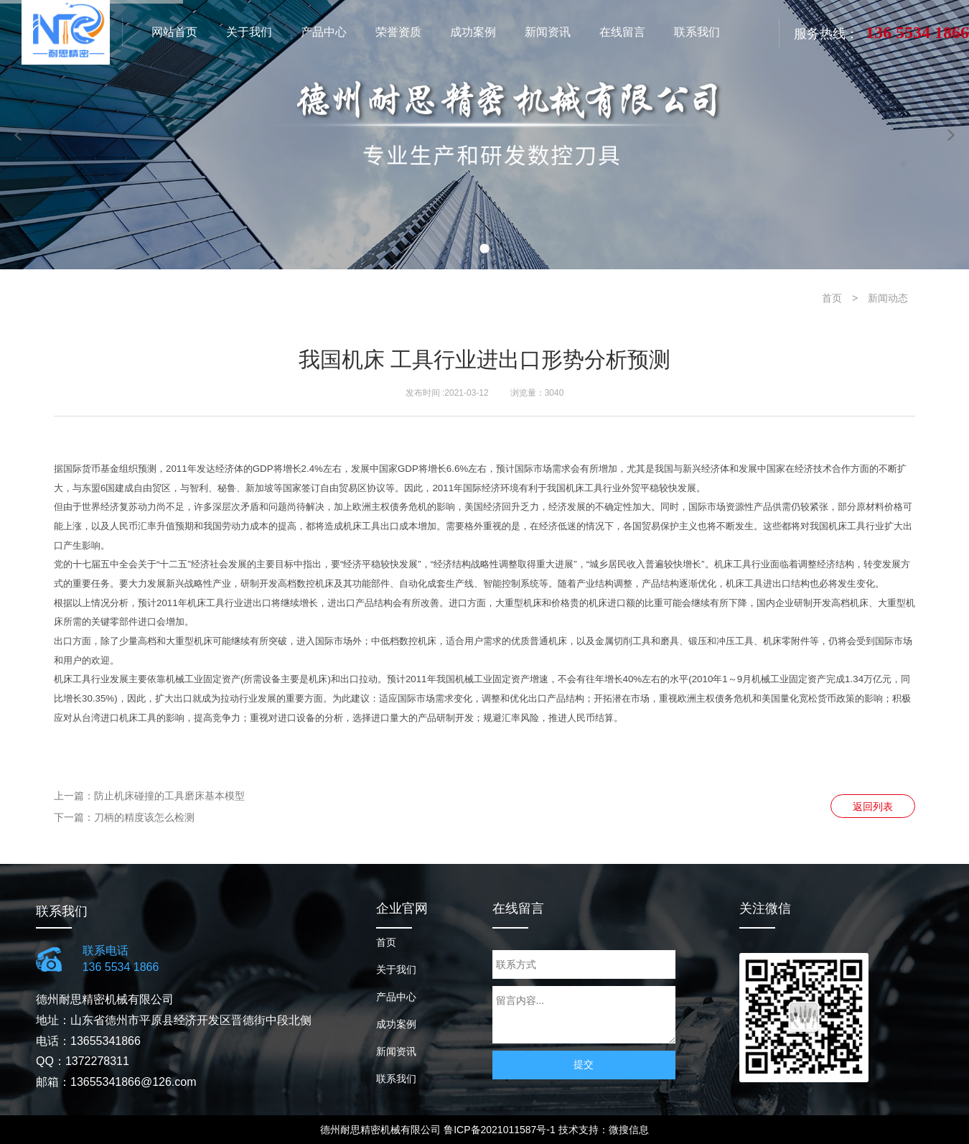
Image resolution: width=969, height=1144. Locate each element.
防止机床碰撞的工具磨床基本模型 (169, 795)
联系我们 (396, 1078)
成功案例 (396, 1024)
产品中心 (396, 997)
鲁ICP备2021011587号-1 (500, 1129)
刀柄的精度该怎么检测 (144, 817)
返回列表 (873, 806)
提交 (584, 1064)
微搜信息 (629, 1129)
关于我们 (396, 969)
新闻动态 (888, 298)
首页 (832, 298)
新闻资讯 (396, 1051)
